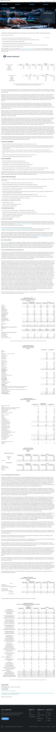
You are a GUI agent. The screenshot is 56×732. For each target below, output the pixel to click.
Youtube (49, 714)
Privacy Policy (43, 726)
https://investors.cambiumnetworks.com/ (22, 223)
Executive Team (31, 714)
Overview (24, 4)
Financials (37, 4)
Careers (38, 713)
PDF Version (47, 37)
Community (46, 1)
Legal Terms (53, 726)
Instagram (49, 718)
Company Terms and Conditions (34, 726)
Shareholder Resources (49, 4)
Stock (28, 4)
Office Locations (40, 718)
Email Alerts (5, 718)
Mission (30, 713)
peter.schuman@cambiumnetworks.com (8, 690)
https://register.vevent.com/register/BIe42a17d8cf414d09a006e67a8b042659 (15, 228)
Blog (49, 1)
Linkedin (49, 720)
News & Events (32, 4)
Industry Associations (41, 714)
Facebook (49, 713)
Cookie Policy (48, 726)
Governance (42, 4)
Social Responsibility (32, 716)
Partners (53, 1)
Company (41, 1)
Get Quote (39, 720)
